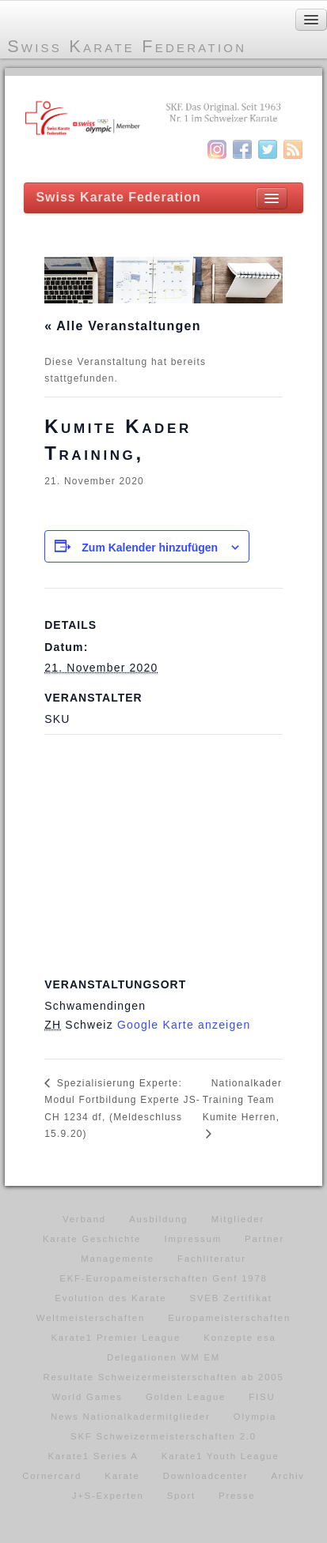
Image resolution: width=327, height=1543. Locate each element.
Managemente (117, 1258)
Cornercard (52, 1476)
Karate (122, 1476)
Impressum (193, 1239)
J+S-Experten (108, 1495)
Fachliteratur (211, 1258)
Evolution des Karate (110, 1298)
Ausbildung (158, 1219)
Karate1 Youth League (220, 1456)
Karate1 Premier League (116, 1337)
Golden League (186, 1397)
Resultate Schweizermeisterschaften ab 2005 (163, 1377)
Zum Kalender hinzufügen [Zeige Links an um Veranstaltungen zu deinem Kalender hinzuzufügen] (150, 547)
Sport (181, 1495)
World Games (87, 1397)
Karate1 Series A (93, 1456)
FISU (262, 1397)
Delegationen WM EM (163, 1357)
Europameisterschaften (229, 1318)
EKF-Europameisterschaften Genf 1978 (163, 1278)
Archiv (287, 1476)
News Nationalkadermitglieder (131, 1416)
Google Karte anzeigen (183, 1024)
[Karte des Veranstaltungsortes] (163, 848)
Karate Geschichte (92, 1239)
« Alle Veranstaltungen (122, 326)
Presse (237, 1495)
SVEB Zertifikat (231, 1298)
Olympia (255, 1416)
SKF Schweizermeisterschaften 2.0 (163, 1436)
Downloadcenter (206, 1476)
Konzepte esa (239, 1337)
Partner (264, 1239)
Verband (84, 1219)
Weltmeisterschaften (90, 1318)
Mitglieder (237, 1219)
